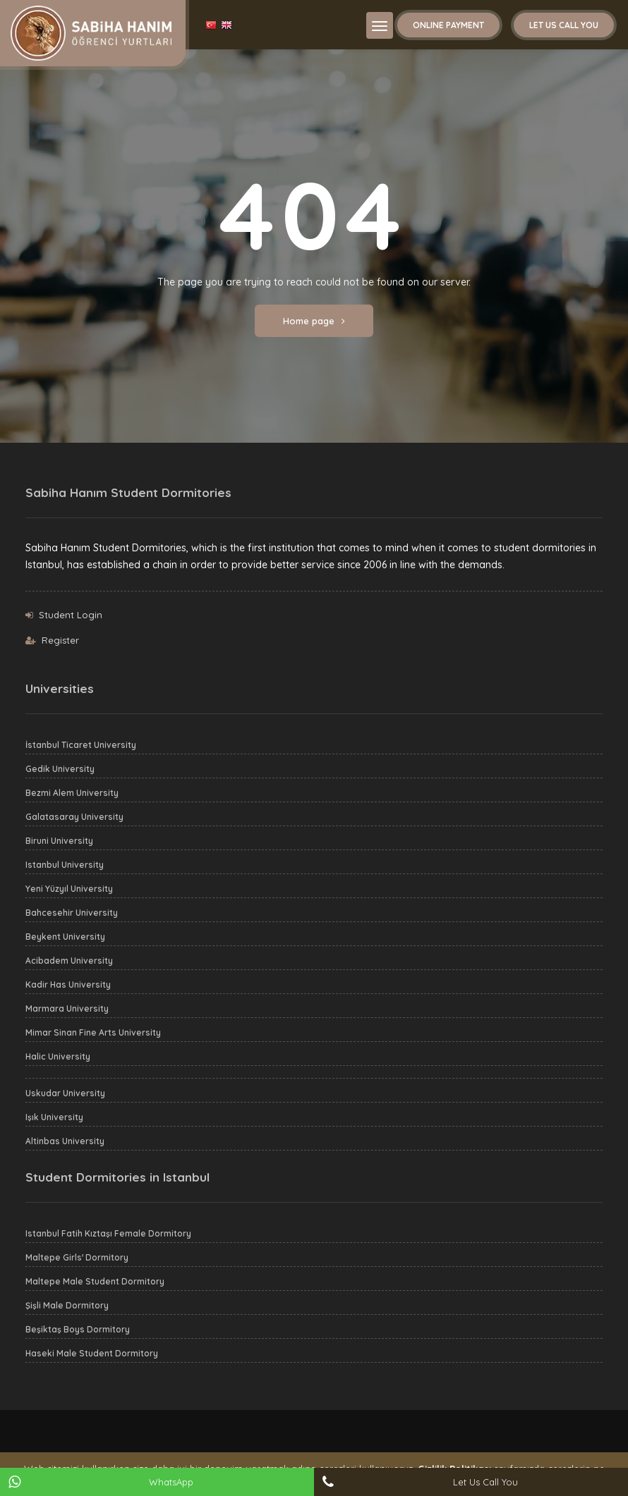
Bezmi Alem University (72, 792)
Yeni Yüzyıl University (69, 888)
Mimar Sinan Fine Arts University (93, 1032)
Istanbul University (64, 864)
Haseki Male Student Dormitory (91, 1353)
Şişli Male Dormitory (67, 1305)
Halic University (57, 1056)
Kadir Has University (68, 984)
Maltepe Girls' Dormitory (76, 1257)
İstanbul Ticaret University (80, 745)
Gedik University (60, 769)
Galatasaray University (74, 816)
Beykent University (65, 936)
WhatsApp (171, 1482)
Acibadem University (69, 960)
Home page (314, 320)
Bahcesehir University (71, 912)
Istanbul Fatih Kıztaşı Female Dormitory (108, 1233)
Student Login (70, 614)
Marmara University (67, 1008)
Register (60, 640)
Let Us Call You (563, 25)
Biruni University (59, 840)
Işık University (54, 1117)
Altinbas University (64, 1141)
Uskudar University (65, 1093)
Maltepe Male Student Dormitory (94, 1281)
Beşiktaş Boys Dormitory (77, 1329)
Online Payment (448, 25)
